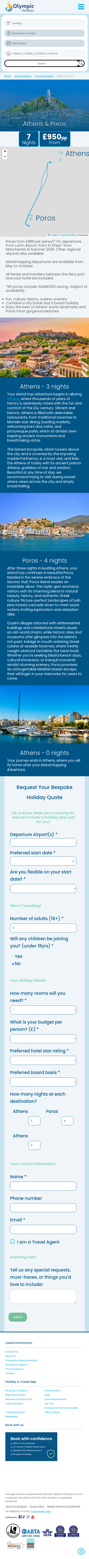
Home (7, 76)
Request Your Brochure (18, 1399)
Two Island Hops (44, 76)
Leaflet (52, 235)
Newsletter (11, 1416)
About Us (10, 1356)
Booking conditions (16, 1364)
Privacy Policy (37, 1506)
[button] (5, 151)
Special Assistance (55, 1399)
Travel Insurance (15, 1412)
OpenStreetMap (68, 235)
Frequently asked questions (21, 1360)
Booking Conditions (16, 1390)
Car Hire (49, 1403)
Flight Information (15, 1395)
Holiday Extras (52, 1390)
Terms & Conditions (16, 1506)
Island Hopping (23, 76)
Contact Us (11, 1351)
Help (47, 1395)
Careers (10, 1373)
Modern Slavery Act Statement (63, 1506)
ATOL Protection (14, 1369)
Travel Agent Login (41, 1511)
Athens (13, 398)
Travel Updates (14, 1403)
